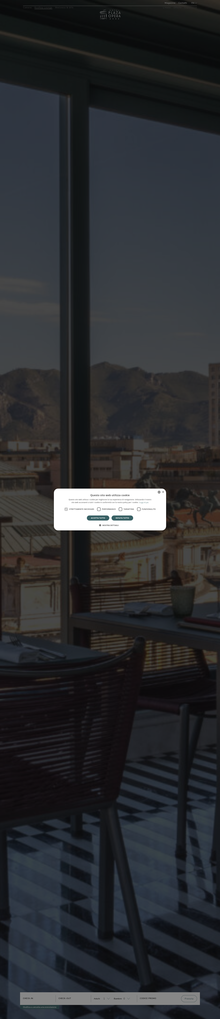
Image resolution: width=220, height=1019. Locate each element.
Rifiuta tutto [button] (122, 518)
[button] (110, 525)
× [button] (163, 492)
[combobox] (159, 492)
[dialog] (110, 509)
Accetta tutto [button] (98, 518)
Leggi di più (144, 502)
